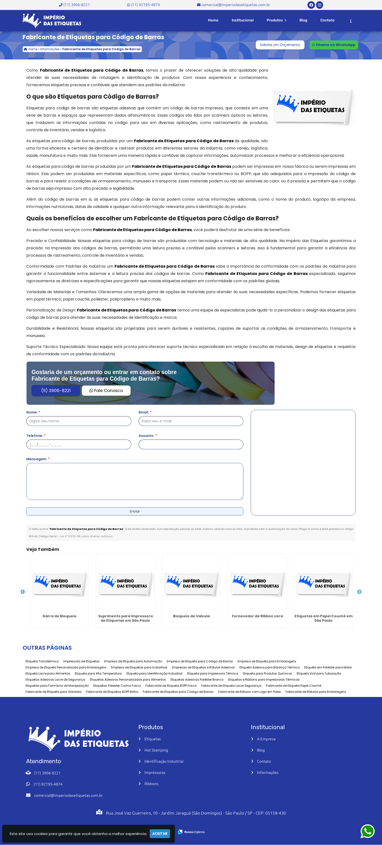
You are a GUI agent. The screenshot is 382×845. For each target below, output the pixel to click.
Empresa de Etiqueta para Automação (133, 661)
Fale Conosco (106, 391)
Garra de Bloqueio (59, 616)
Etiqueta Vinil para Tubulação (319, 673)
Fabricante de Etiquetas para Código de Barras (178, 692)
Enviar (135, 511)
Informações (267, 772)
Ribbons (151, 783)
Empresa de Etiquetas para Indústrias (139, 667)
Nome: (33, 412)
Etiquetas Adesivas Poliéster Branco (197, 679)
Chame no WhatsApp (333, 44)
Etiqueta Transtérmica (42, 661)
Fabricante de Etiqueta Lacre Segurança (231, 686)
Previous (22, 592)
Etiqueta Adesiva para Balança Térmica (269, 667)
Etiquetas (152, 738)
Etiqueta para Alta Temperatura (98, 673)
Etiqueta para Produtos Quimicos (267, 673)
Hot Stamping (156, 749)
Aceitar (159, 833)
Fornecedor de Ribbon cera (257, 616)
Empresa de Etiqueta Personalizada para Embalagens (66, 667)
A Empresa (266, 738)
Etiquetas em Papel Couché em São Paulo (324, 618)
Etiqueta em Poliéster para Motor (328, 667)
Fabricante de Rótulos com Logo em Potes (249, 692)
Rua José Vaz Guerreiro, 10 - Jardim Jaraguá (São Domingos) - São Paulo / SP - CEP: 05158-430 (196, 813)
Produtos (276, 20)
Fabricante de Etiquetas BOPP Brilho (112, 692)
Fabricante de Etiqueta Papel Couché (293, 686)
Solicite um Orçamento (280, 44)
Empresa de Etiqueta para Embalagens (267, 661)
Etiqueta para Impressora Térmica (212, 673)
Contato (327, 20)
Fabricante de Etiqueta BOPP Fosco (171, 686)
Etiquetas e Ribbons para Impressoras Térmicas (264, 679)
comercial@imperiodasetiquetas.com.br (235, 4)
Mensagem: (38, 459)
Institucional (243, 20)
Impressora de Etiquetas (81, 661)
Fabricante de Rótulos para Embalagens (316, 692)
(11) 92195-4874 (145, 4)
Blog (303, 20)
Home (213, 20)
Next (359, 592)
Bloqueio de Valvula (191, 616)
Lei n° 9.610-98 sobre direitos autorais (86, 536)
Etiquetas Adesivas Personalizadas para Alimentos (128, 679)
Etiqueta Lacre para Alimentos (48, 673)
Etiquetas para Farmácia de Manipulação (57, 686)
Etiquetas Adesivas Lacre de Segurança (55, 679)
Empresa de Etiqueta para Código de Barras (200, 661)
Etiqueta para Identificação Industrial (154, 673)
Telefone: (36, 435)
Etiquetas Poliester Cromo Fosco (117, 686)
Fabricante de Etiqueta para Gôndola (53, 692)
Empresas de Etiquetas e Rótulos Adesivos (203, 667)
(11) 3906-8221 (76, 4)
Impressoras (154, 772)
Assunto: (148, 435)
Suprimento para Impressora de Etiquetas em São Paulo (125, 618)
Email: (145, 412)
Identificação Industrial (163, 761)
